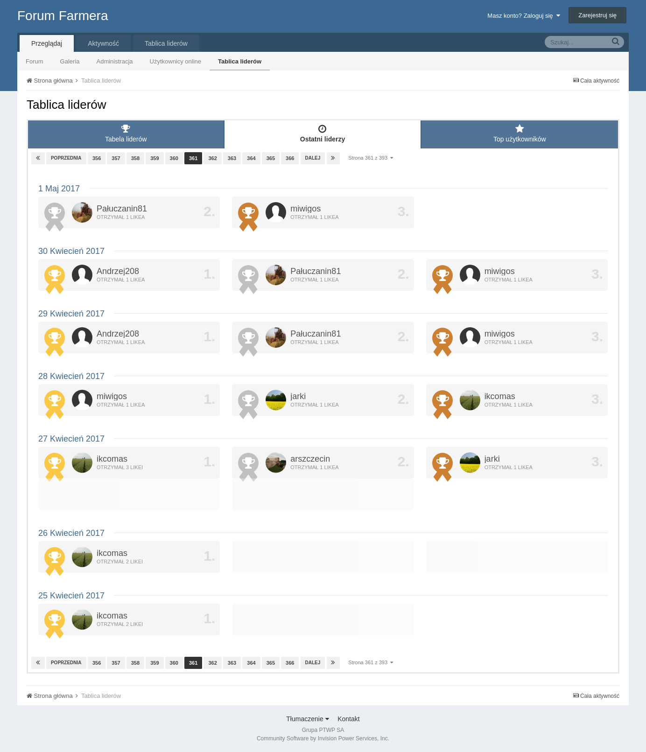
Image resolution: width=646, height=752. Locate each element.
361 (193, 158)
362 (212, 158)
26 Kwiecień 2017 (71, 533)
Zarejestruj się (597, 15)
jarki (298, 396)
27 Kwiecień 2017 (71, 438)
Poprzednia (66, 158)
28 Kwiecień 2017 (71, 376)
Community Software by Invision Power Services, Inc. (323, 738)
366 (290, 158)
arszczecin (310, 459)
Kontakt (348, 719)
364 (251, 158)
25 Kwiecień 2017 (71, 595)
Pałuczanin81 (122, 208)
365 (270, 158)
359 (154, 158)
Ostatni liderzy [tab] (322, 133)
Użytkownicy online (176, 61)
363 (232, 158)
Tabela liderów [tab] (126, 133)
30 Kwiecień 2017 (71, 251)
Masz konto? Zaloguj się (523, 15)
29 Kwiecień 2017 (71, 313)
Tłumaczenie (307, 719)
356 (96, 158)
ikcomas (499, 396)
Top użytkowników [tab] (519, 133)
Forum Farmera (62, 15)
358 (135, 158)
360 (173, 158)
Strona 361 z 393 (370, 158)
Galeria (70, 61)
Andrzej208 (118, 271)
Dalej (312, 158)
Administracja (114, 61)
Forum (34, 61)
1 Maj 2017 (59, 188)
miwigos (305, 208)
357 (116, 158)
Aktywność (103, 43)
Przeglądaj (46, 43)
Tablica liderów (239, 61)
